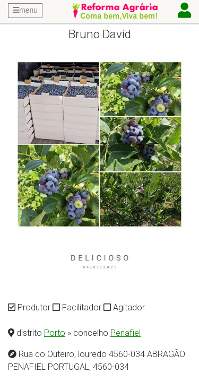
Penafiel (125, 333)
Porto (54, 333)
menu (25, 10)
